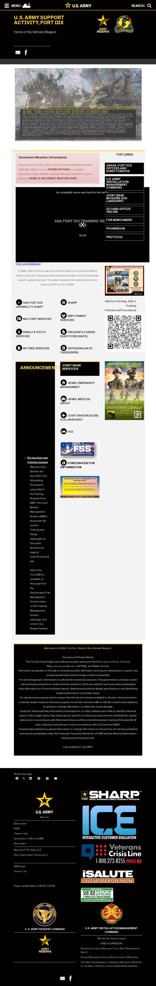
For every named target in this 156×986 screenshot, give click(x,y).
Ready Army (20, 845)
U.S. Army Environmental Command (100, 964)
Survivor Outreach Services (96, 950)
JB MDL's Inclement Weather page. (53, 180)
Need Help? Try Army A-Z (27, 851)
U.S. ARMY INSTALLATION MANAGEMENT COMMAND (117, 185)
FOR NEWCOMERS (119, 222)
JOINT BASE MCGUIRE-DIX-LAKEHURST (117, 200)
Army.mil (44, 818)
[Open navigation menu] (12, 5)
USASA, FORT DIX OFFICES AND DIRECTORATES (119, 170)
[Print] (47, 780)
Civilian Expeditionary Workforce (119, 959)
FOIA (17, 830)
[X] (23, 780)
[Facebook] (17, 780)
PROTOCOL (114, 239)
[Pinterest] (39, 780)
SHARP (72, 304)
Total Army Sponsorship (126, 950)
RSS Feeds (19, 868)
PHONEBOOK (115, 230)
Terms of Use (21, 835)
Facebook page (59, 171)
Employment (20, 825)
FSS (70, 433)
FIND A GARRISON (111, 945)
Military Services (37, 320)
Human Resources (90, 959)
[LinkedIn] (30, 780)
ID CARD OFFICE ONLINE (118, 212)
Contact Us (20, 873)
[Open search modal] (142, 5)
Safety (84, 954)
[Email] (56, 780)
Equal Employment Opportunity (31, 856)
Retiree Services (36, 350)
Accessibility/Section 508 (28, 840)
